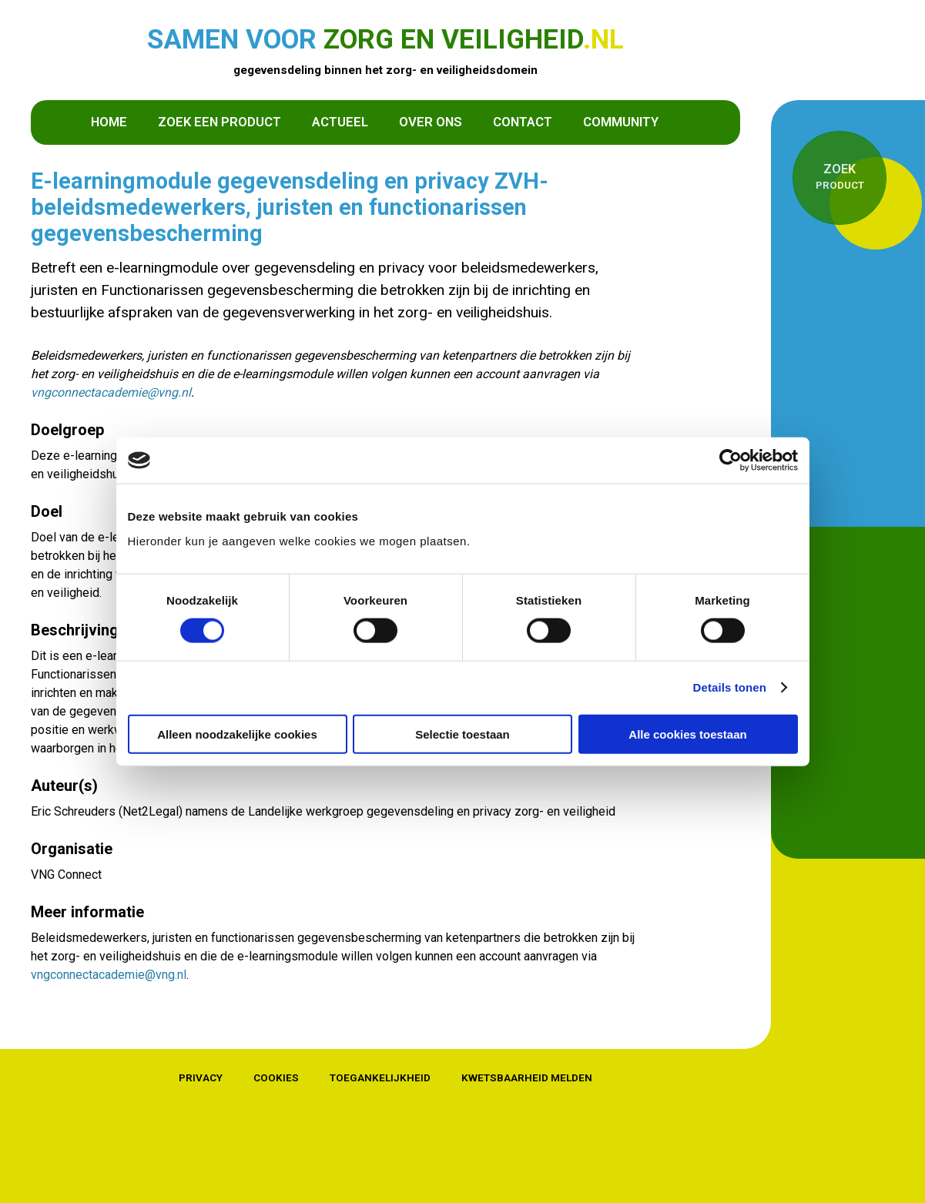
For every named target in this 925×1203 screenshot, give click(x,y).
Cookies (276, 1077)
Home (109, 121)
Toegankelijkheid (380, 1077)
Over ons (430, 121)
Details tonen (729, 687)
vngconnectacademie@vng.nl (111, 392)
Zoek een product (219, 121)
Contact (522, 121)
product (839, 175)
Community (621, 121)
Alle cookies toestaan (687, 733)
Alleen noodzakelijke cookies (237, 733)
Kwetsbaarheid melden (526, 1077)
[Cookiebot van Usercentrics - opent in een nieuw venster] (730, 460)
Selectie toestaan (462, 733)
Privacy (201, 1077)
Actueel (340, 121)
